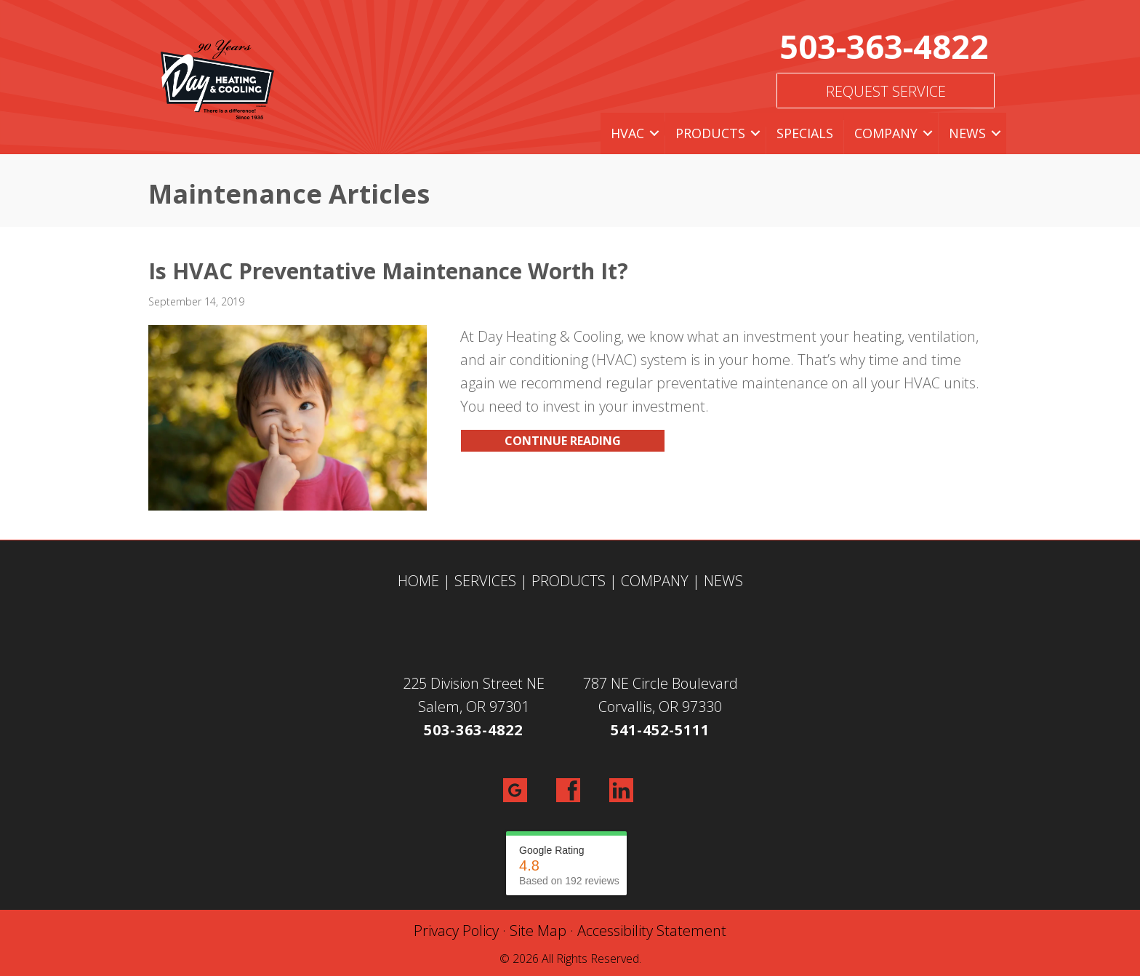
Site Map (538, 930)
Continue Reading (563, 441)
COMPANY (655, 581)
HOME (418, 581)
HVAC (627, 133)
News (967, 133)
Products (710, 133)
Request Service (886, 91)
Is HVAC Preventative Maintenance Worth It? (388, 271)
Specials (804, 133)
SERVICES (485, 581)
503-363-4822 (884, 46)
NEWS (723, 581)
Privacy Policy (456, 930)
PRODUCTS (568, 581)
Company (886, 133)
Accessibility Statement (651, 930)
